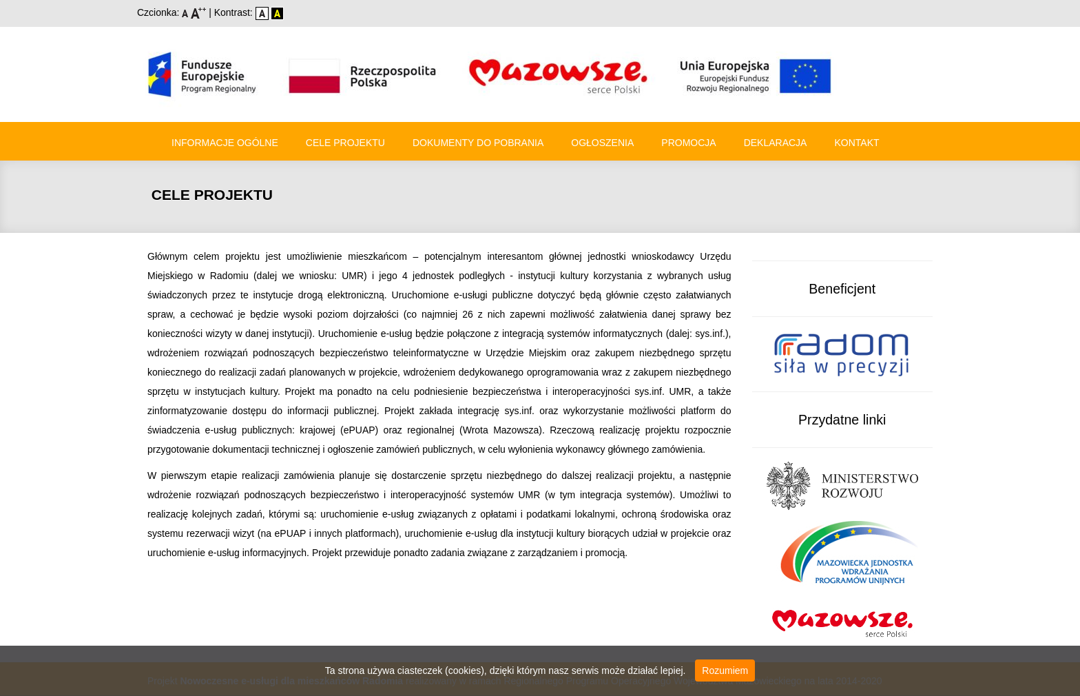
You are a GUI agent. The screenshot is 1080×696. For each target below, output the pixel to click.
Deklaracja (775, 142)
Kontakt (856, 142)
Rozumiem (725, 670)
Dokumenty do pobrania (478, 142)
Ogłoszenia (602, 142)
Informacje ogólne (225, 142)
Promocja (688, 142)
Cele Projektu (345, 142)
